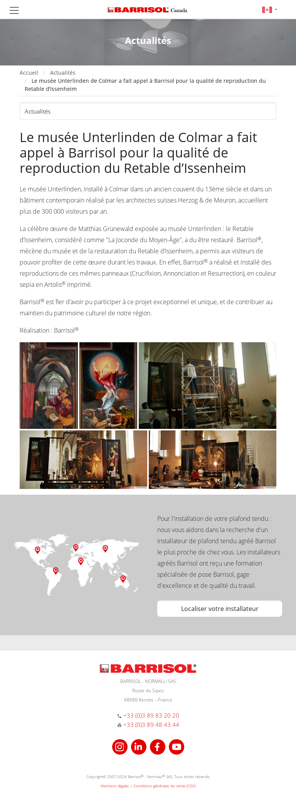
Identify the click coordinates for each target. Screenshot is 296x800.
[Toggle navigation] (14, 10)
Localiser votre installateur (220, 608)
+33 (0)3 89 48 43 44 (151, 724)
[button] (269, 9)
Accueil (29, 72)
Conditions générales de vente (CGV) (164, 785)
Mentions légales (115, 785)
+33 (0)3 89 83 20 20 (151, 715)
